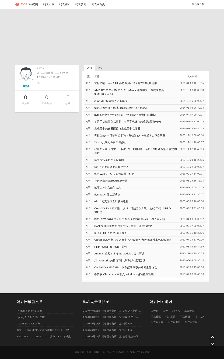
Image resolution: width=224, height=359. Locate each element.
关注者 (25, 103)
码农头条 (199, 316)
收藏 (68, 103)
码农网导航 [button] (198, 4)
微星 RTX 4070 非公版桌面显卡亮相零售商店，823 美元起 (129, 219)
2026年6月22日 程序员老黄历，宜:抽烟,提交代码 (110, 317)
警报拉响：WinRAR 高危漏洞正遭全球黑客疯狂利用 (125, 83)
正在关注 (47, 103)
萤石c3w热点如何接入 (107, 187)
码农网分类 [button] (98, 4)
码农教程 (80, 4)
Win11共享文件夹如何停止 (110, 142)
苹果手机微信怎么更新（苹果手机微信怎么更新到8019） (128, 121)
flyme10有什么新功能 (107, 194)
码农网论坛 (157, 322)
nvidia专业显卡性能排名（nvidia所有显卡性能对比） (126, 114)
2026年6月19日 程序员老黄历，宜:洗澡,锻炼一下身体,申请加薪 (118, 336)
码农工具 (170, 316)
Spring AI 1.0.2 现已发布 (31, 317)
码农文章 (48, 4)
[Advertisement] (112, 36)
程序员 (176, 311)
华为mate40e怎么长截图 (109, 159)
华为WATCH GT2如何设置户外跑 (114, 173)
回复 (100, 67)
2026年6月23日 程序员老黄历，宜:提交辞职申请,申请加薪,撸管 (118, 310)
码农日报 (185, 316)
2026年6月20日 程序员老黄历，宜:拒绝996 (107, 330)
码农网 (29, 4)
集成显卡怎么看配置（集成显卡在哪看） (118, 128)
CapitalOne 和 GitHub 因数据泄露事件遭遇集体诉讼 (125, 267)
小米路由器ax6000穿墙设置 (111, 180)
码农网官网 (191, 322)
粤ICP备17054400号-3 (138, 352)
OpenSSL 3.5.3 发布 (28, 323)
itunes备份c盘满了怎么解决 (110, 100)
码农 (165, 311)
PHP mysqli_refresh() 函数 (110, 246)
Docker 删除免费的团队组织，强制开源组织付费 (123, 225)
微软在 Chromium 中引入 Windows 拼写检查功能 (124, 274)
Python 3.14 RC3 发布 (29, 310)
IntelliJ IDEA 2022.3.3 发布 (110, 232)
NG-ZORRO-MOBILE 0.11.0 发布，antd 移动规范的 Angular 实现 (54, 336)
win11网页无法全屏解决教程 (111, 201)
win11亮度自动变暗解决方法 (111, 166)
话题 (89, 67)
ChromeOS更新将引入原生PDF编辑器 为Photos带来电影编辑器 (133, 239)
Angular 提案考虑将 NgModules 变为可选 (119, 253)
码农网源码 (174, 322)
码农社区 (64, 4)
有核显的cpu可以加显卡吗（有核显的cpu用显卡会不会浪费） (131, 135)
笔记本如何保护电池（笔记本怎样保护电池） (121, 107)
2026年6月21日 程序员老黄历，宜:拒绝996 (107, 323)
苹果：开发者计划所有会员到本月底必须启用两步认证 (47, 330)
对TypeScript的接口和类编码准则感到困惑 (119, 260)
